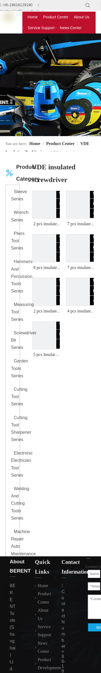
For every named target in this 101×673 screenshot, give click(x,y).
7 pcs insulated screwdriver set (80, 224)
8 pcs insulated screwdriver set (46, 268)
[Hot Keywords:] (88, 5)
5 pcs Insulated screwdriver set (46, 355)
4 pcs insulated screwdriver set (80, 311)
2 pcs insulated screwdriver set (46, 224)
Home (43, 585)
